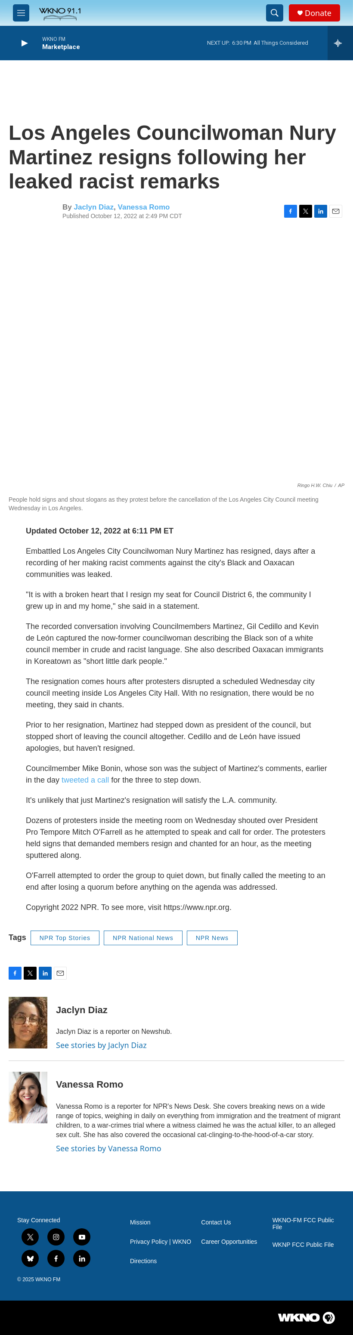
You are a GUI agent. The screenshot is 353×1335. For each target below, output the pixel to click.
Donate (318, 13)
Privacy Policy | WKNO (160, 1242)
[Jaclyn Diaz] (28, 1022)
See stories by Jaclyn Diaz (101, 1045)
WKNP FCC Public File (303, 1245)
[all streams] (340, 43)
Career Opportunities (229, 1242)
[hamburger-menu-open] (21, 13)
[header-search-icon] (274, 13)
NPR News (212, 937)
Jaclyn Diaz (94, 207)
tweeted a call (85, 780)
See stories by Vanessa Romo (108, 1148)
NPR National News (143, 937)
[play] (24, 43)
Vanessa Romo (144, 207)
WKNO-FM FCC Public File (303, 1223)
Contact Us (216, 1222)
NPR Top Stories (65, 937)
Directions (143, 1261)
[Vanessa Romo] (28, 1097)
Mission (140, 1222)
